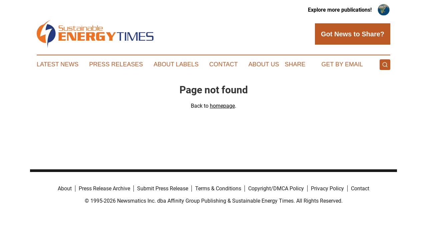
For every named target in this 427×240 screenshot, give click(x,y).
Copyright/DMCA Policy (276, 188)
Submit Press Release (162, 188)
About (65, 188)
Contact (223, 64)
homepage (222, 106)
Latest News (57, 64)
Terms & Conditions (218, 188)
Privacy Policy (327, 188)
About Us (264, 64)
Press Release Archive (104, 188)
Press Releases (116, 64)
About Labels (175, 64)
